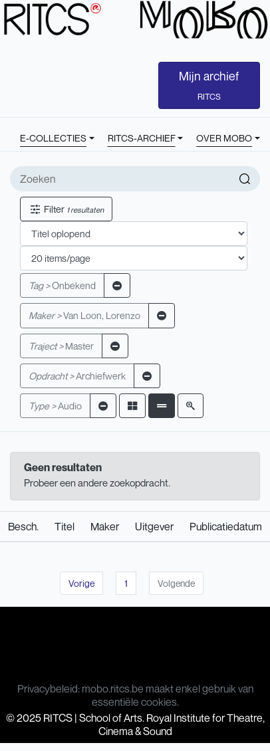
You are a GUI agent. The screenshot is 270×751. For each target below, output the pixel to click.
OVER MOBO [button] (224, 138)
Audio (55, 405)
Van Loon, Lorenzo (84, 315)
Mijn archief (209, 85)
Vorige (81, 583)
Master (61, 346)
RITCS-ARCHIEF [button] (142, 138)
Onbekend (62, 285)
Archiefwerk (77, 375)
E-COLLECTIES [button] (53, 138)
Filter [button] (66, 209)
